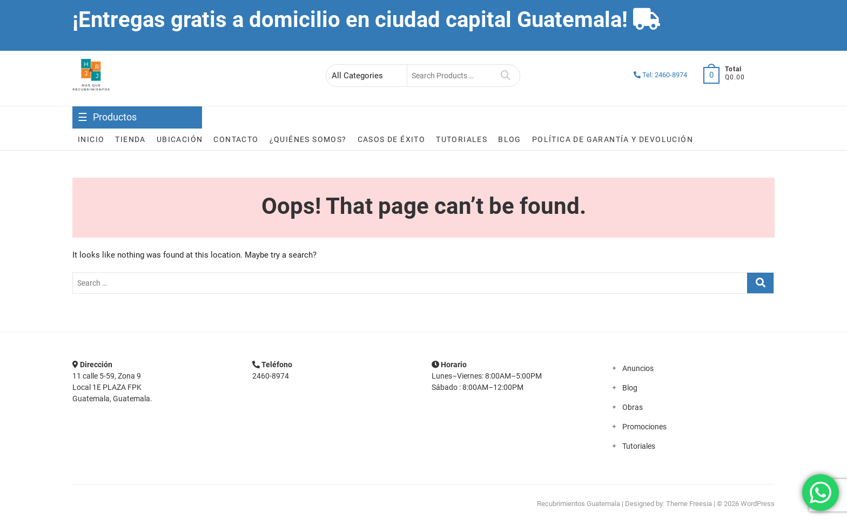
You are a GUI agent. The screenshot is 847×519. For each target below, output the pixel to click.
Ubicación (180, 139)
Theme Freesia (689, 504)
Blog (509, 139)
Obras (632, 407)
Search (506, 75)
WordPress (758, 504)
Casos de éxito (392, 139)
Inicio (91, 139)
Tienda (130, 139)
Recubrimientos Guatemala (578, 504)
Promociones (644, 426)
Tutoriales (461, 139)
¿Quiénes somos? (308, 139)
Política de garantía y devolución (612, 139)
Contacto (235, 139)
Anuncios (638, 368)
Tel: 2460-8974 (660, 75)
